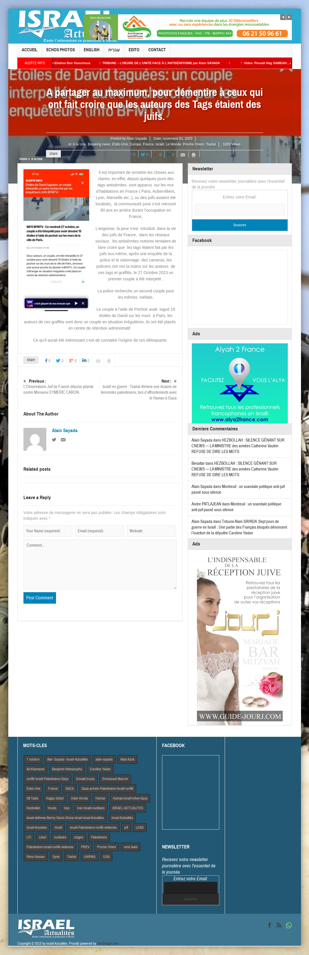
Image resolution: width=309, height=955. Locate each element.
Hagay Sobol (54, 798)
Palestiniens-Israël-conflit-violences (50, 847)
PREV (85, 847)
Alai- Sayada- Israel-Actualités (67, 759)
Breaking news (99, 144)
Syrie (56, 856)
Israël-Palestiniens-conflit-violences (93, 827)
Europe (135, 144)
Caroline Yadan (100, 769)
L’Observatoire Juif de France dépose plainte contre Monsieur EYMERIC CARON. (61, 386)
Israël (160, 144)
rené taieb (130, 847)
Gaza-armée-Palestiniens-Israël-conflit (107, 788)
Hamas (100, 798)
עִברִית (114, 52)
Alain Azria (127, 759)
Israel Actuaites (37, 827)
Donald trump (85, 779)
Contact (157, 52)
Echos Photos (60, 52)
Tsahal (211, 144)
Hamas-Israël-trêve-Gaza (130, 798)
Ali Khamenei (35, 769)
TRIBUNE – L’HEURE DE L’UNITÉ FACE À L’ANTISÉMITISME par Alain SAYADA (170, 63)
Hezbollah (33, 808)
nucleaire (60, 837)
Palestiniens (99, 837)
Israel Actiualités (122, 818)
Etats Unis (33, 788)
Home (23, 159)
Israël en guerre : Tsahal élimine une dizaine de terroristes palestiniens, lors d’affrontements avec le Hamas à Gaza (138, 389)
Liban (42, 837)
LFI (29, 837)
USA (106, 856)
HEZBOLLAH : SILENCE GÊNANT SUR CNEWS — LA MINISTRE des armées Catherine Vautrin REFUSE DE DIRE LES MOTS (238, 446)
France (148, 144)
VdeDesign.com (107, 943)
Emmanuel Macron (115, 779)
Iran (66, 808)
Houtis (52, 808)
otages (78, 837)
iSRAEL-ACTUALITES (127, 808)
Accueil (29, 52)
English (91, 52)
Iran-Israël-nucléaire (91, 808)
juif (126, 827)
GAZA (69, 788)
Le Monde (173, 144)
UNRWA (89, 856)
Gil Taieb (32, 798)
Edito (134, 52)
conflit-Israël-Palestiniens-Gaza (47, 779)
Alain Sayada (137, 139)
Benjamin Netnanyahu (67, 769)
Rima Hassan (36, 856)
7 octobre (33, 759)
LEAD (140, 827)
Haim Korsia (79, 798)
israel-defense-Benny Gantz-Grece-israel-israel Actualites (65, 818)
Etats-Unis (120, 144)
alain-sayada (104, 759)
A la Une (79, 144)
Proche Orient (193, 144)
